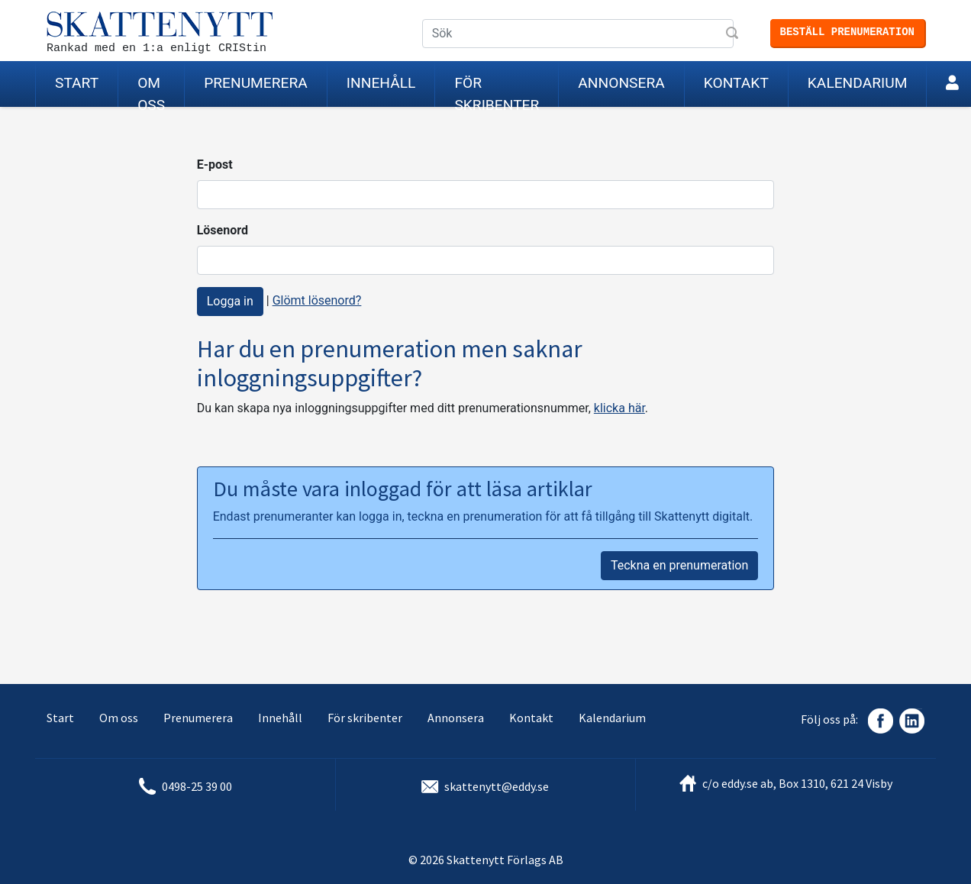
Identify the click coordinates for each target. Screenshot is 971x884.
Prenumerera (256, 83)
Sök (733, 34)
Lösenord (222, 230)
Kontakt (736, 83)
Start (76, 83)
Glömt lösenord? (317, 300)
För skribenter (496, 90)
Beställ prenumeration (847, 32)
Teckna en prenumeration (679, 565)
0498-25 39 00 (197, 786)
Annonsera (621, 83)
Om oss (151, 90)
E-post (215, 164)
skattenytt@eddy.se (496, 786)
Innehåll (381, 83)
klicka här (619, 408)
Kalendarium (858, 83)
